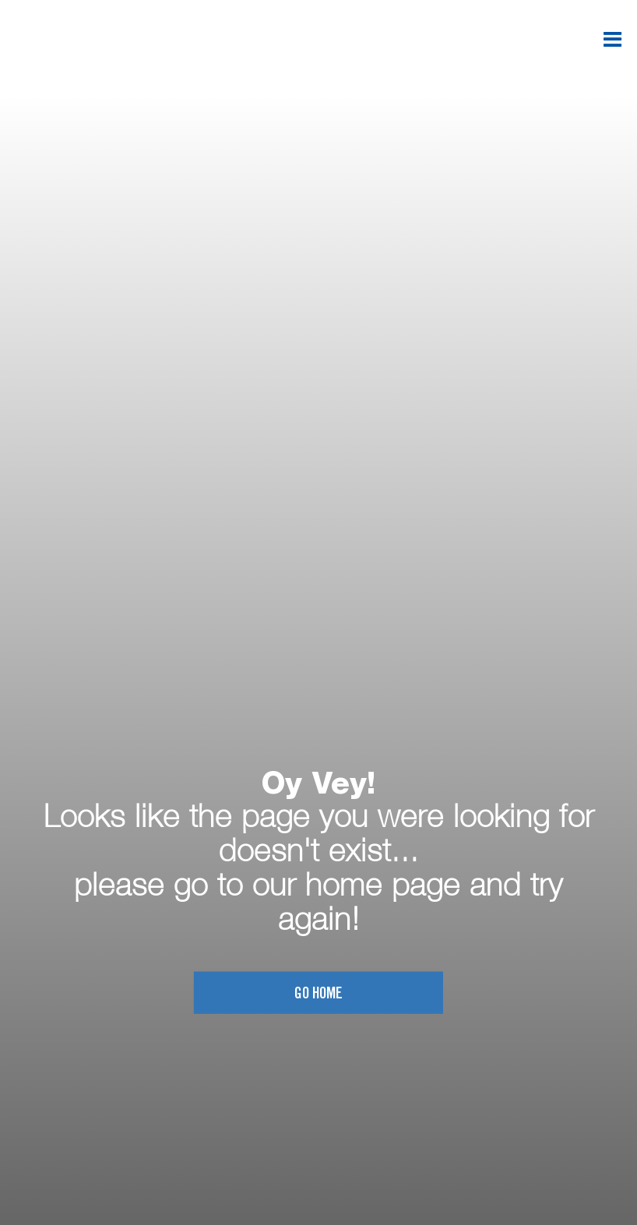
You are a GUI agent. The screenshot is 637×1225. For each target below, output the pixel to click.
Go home (318, 994)
